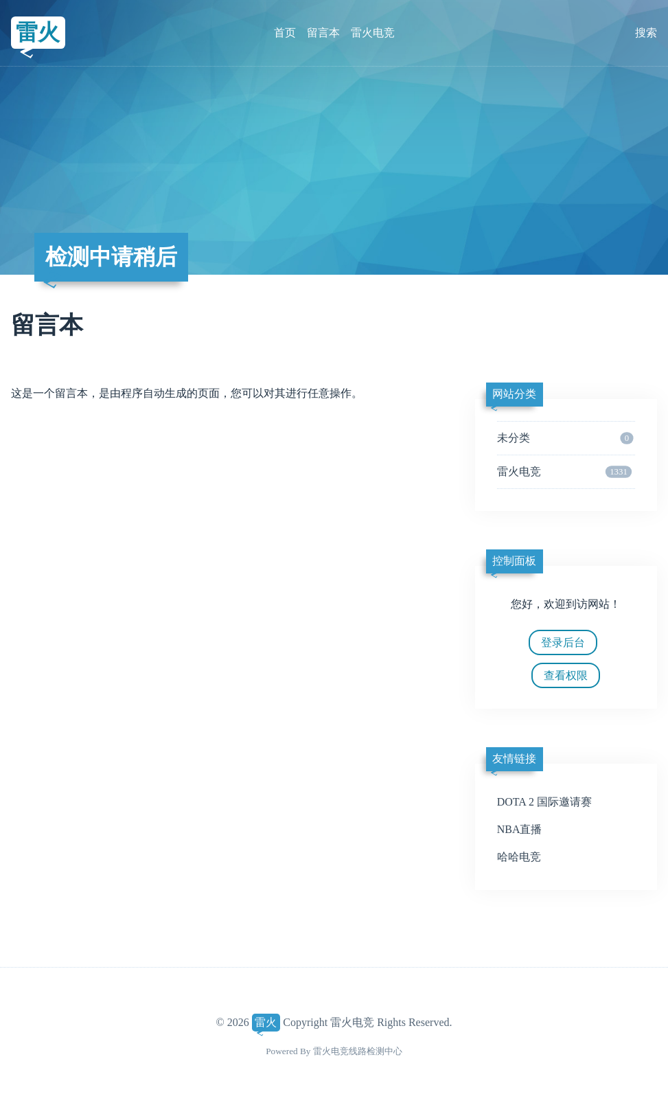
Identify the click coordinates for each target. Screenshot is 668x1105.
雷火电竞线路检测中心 (357, 1051)
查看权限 (566, 675)
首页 (285, 32)
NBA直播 (519, 829)
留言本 (323, 32)
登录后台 (563, 642)
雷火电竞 (373, 32)
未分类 (565, 438)
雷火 (38, 32)
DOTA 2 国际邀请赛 (544, 802)
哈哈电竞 (519, 857)
